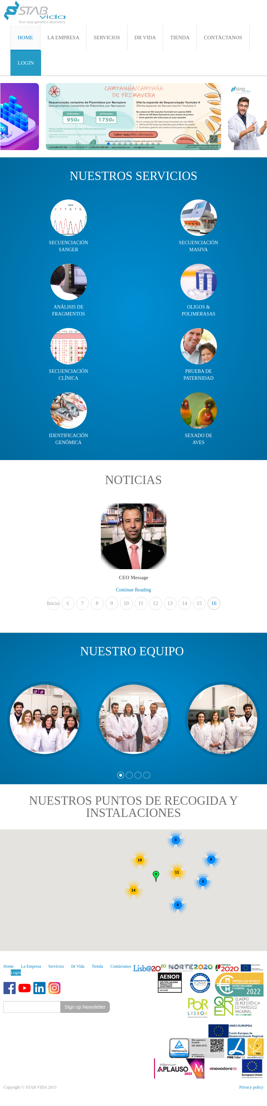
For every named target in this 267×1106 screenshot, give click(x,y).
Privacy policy (251, 1087)
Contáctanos (121, 966)
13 (170, 603)
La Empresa (31, 966)
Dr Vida (77, 966)
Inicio (53, 603)
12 (155, 603)
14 (184, 603)
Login (16, 972)
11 (140, 603)
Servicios (56, 966)
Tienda (97, 966)
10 (126, 603)
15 (199, 603)
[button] (108, 143)
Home (8, 966)
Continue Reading (133, 589)
